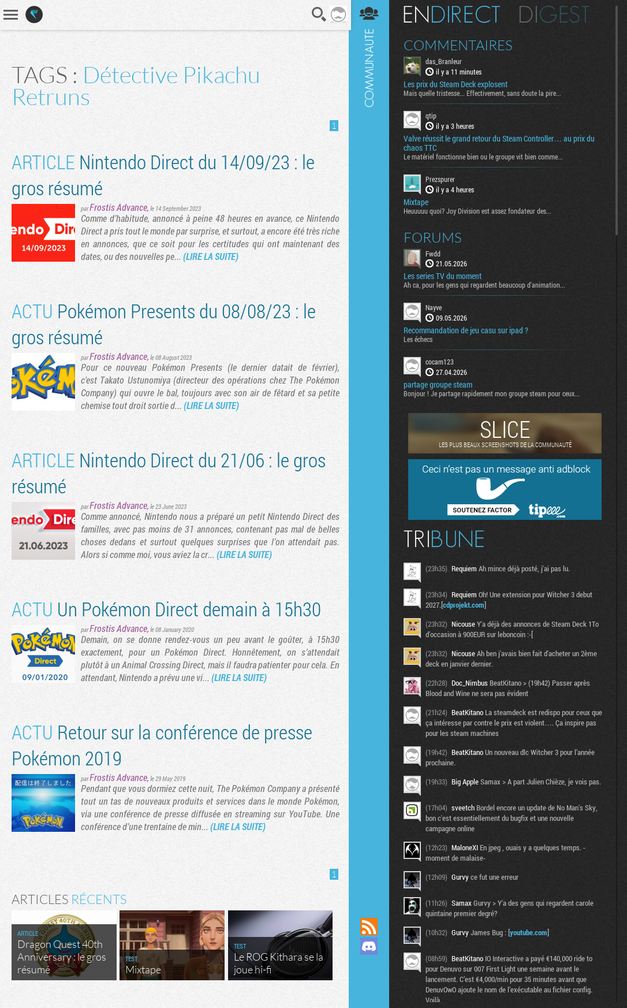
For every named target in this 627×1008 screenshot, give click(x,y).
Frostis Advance (118, 207)
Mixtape (417, 201)
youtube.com (529, 932)
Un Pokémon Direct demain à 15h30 (166, 609)
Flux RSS (370, 926)
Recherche (318, 14)
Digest (555, 14)
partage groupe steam (439, 384)
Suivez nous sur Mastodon (370, 965)
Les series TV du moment (444, 276)
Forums (434, 237)
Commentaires (459, 45)
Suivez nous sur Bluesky (370, 985)
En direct (453, 14)
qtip (432, 115)
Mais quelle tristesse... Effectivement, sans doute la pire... (483, 93)
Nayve (435, 307)
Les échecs (419, 339)
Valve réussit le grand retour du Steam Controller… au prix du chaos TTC (500, 143)
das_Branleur (445, 61)
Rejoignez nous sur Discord (370, 946)
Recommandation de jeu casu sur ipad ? (467, 330)
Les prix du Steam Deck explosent (457, 84)
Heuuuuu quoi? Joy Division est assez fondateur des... (479, 210)
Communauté (370, 447)
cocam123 (441, 361)
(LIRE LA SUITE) (225, 256)
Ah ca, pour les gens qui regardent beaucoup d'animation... (485, 284)
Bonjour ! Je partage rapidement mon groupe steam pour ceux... (493, 393)
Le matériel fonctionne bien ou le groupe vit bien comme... (484, 156)
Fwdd (434, 253)
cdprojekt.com (465, 605)
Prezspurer (441, 179)
